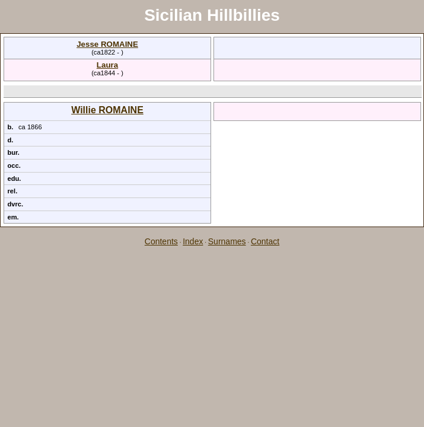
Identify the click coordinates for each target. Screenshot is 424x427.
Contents (161, 241)
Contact (265, 241)
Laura (107, 64)
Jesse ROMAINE (107, 44)
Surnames (227, 241)
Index (193, 241)
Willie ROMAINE (107, 110)
